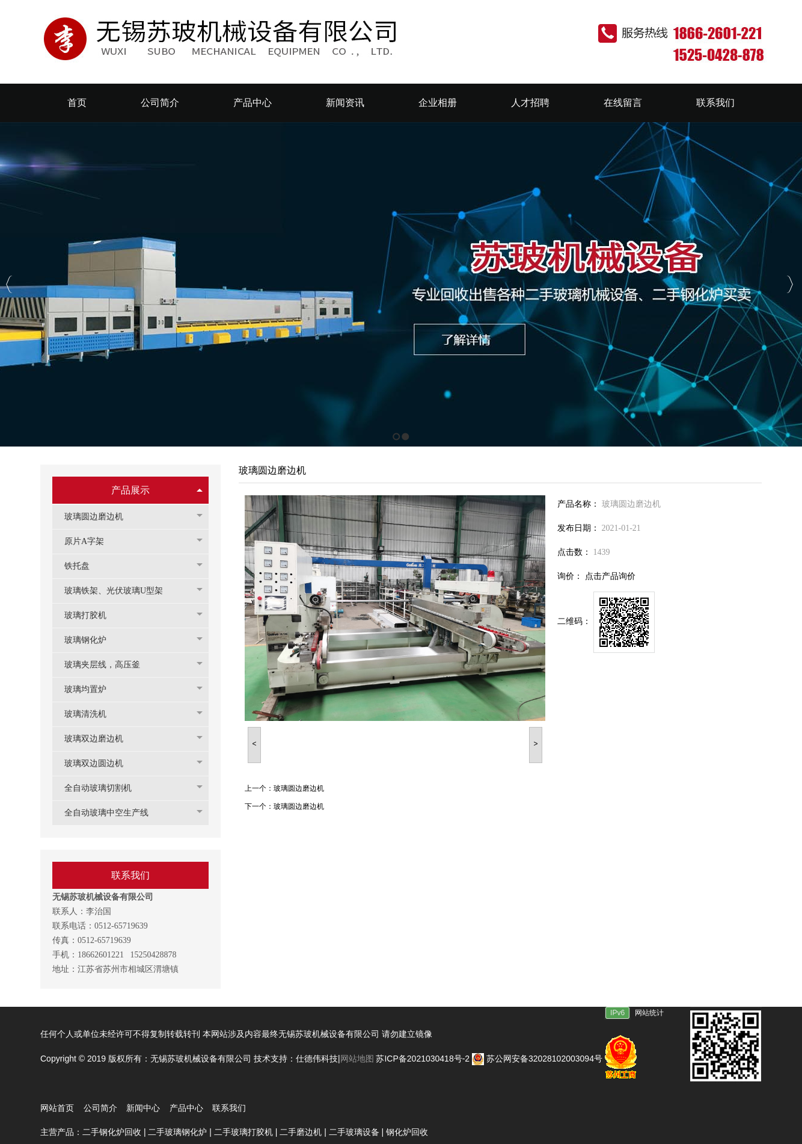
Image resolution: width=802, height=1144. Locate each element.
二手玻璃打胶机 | (247, 1132)
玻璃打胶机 (91, 615)
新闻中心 (143, 1108)
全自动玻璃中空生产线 (112, 812)
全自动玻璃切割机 (104, 788)
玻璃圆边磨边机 (99, 516)
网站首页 (57, 1108)
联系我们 (229, 1108)
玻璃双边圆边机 (99, 763)
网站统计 (649, 1013)
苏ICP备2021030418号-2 (423, 1058)
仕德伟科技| (318, 1058)
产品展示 (130, 490)
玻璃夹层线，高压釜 (108, 664)
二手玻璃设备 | (357, 1132)
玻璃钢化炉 (91, 640)
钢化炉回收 (408, 1132)
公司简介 (100, 1108)
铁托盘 (83, 565)
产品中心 (186, 1108)
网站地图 (358, 1058)
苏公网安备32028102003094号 (537, 1058)
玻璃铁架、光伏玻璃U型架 (119, 590)
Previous (9, 284)
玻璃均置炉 (91, 689)
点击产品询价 (610, 576)
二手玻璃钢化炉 (177, 1132)
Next (789, 284)
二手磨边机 (301, 1132)
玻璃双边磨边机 (99, 738)
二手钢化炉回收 (111, 1132)
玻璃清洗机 (91, 714)
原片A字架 (90, 541)
